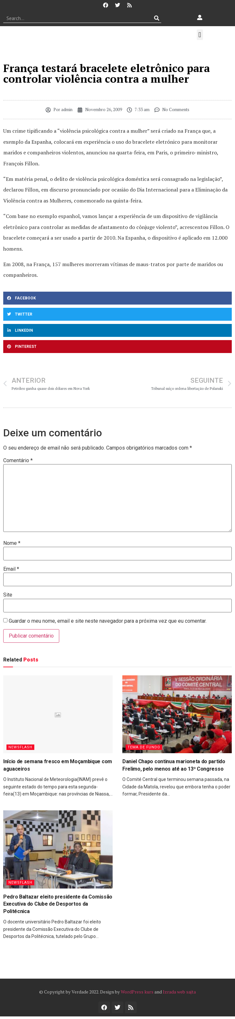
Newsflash (20, 747)
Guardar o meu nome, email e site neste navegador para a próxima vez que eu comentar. (108, 621)
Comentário (18, 460)
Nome (11, 543)
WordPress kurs (137, 992)
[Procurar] (156, 18)
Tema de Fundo (144, 747)
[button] (200, 34)
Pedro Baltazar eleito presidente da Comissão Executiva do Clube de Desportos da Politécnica (57, 904)
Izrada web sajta (179, 992)
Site (7, 595)
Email (11, 569)
